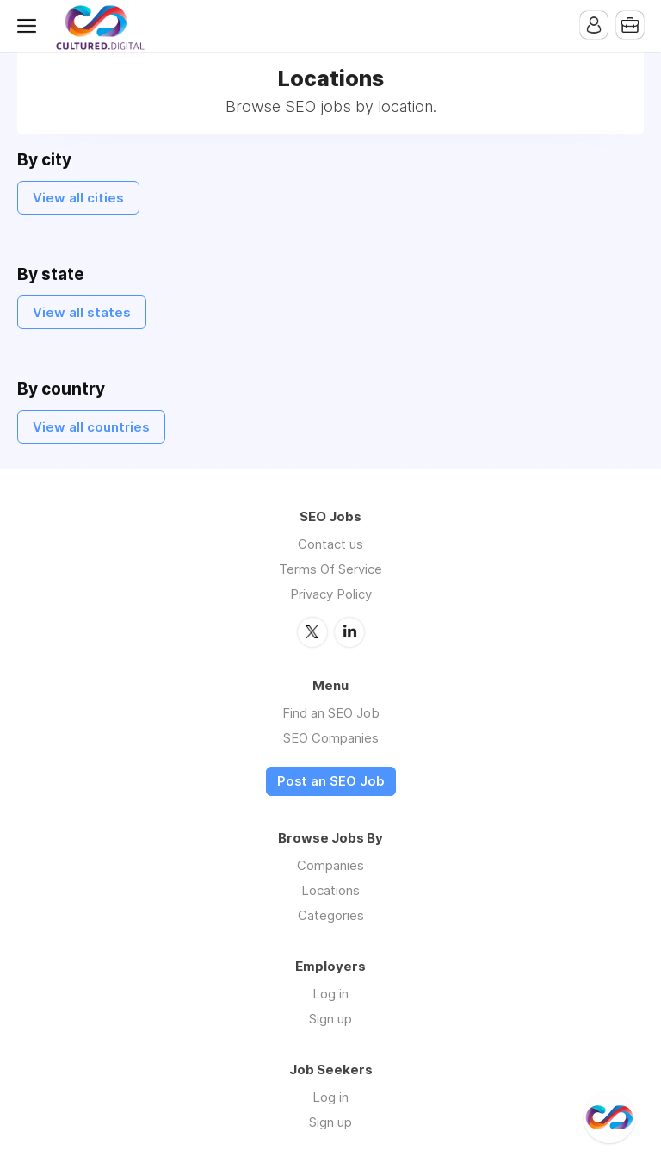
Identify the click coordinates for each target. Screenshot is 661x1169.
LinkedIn (349, 632)
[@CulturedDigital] (609, 1117)
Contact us (330, 544)
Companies (330, 865)
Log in (330, 994)
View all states (82, 312)
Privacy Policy (331, 594)
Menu (30, 26)
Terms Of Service (330, 569)
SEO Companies (331, 738)
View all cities (78, 198)
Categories (331, 915)
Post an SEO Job (331, 781)
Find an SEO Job (331, 713)
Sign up (330, 1018)
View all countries (91, 427)
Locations (330, 890)
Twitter (312, 632)
